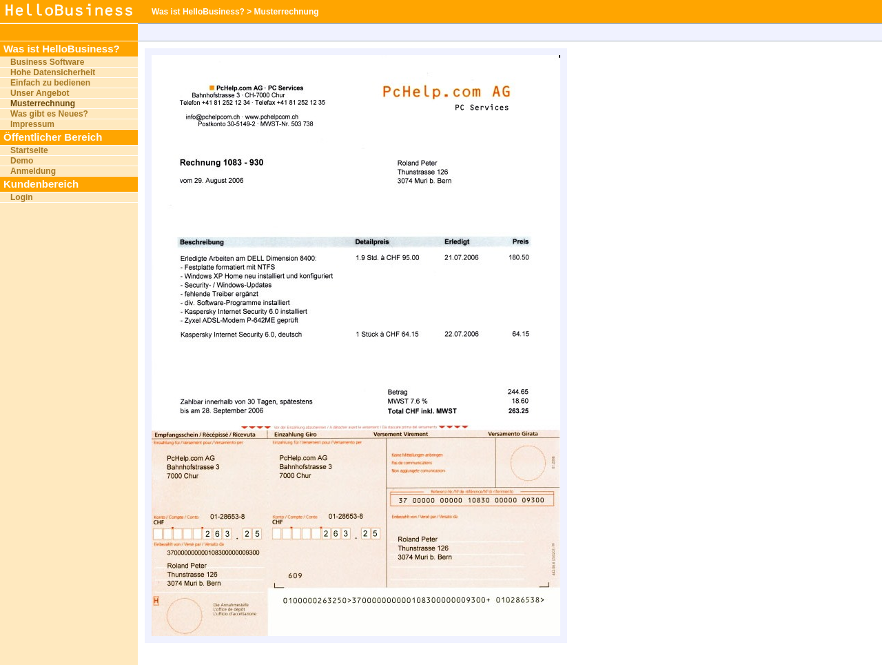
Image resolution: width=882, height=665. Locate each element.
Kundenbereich (41, 184)
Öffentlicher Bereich (52, 137)
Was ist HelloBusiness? (61, 48)
